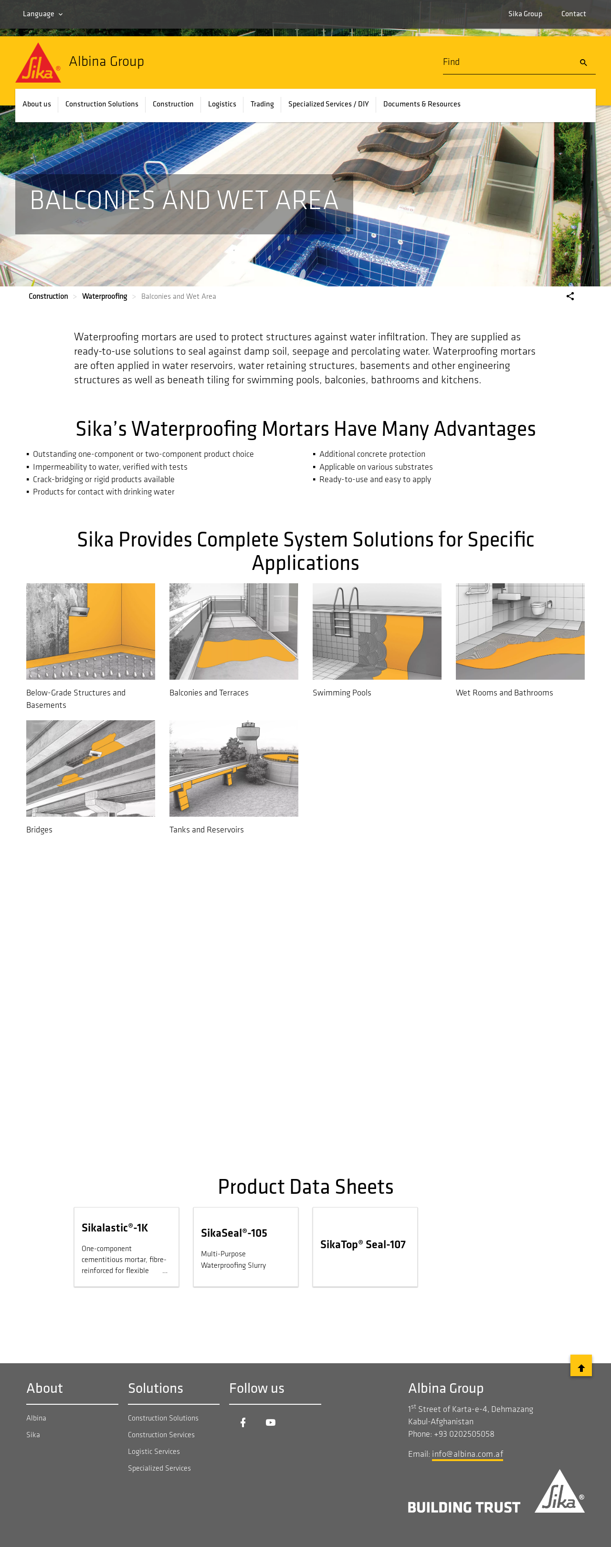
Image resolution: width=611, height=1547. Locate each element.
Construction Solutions (101, 104)
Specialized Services (159, 1469)
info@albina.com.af (467, 1454)
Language (38, 14)
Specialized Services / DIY (328, 104)
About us (36, 104)
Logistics (222, 104)
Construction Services (161, 1435)
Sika (33, 1435)
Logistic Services (154, 1452)
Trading (262, 104)
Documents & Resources (422, 104)
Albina (36, 1418)
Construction (173, 104)
